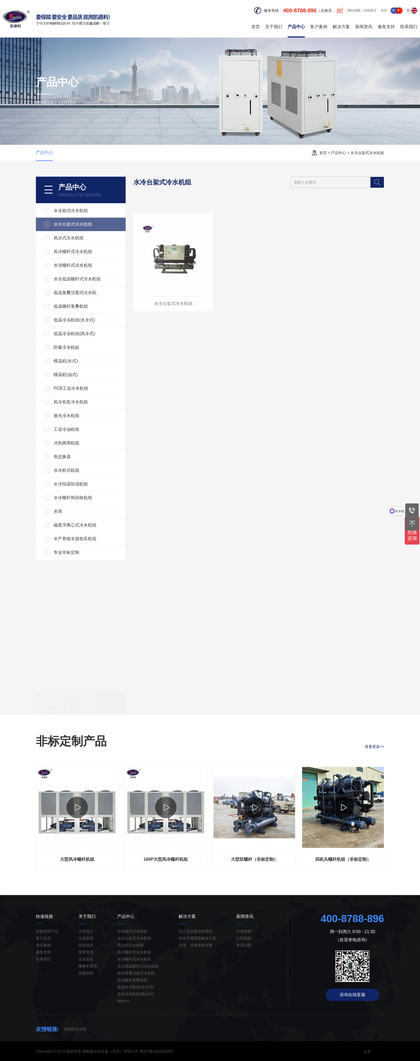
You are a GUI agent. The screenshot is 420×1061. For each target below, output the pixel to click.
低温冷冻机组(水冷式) (74, 320)
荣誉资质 (85, 952)
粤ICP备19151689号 (157, 1051)
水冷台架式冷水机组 (367, 153)
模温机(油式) (66, 374)
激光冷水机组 (66, 415)
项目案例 (43, 945)
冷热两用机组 (66, 443)
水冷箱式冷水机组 (71, 210)
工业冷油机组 (66, 429)
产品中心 (296, 26)
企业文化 (85, 959)
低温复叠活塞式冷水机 (75, 292)
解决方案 (341, 26)
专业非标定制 (66, 552)
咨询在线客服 (352, 994)
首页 (255, 26)
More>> (123, 1001)
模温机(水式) (66, 361)
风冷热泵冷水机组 (71, 402)
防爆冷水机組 (66, 347)
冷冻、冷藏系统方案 (195, 945)
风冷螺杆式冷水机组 (73, 251)
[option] (77, 819)
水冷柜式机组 (66, 470)
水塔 (58, 511)
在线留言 (370, 10)
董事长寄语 (87, 966)
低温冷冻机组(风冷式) (74, 333)
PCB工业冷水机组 (71, 388)
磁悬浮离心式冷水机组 (75, 525)
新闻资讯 (363, 26)
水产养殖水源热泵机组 (75, 538)
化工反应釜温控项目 (195, 931)
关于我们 (273, 26)
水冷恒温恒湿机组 (71, 484)
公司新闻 (243, 938)
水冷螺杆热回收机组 (73, 497)
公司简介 (85, 931)
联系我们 (408, 26)
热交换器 (62, 456)
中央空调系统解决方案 (197, 938)
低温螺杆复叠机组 (71, 306)
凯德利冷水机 (75, 1029)
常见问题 (243, 945)
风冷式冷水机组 (69, 238)
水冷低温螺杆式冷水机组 (77, 279)
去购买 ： (332, 11)
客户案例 (318, 26)
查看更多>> (374, 746)
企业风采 (85, 938)
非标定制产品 (47, 931)
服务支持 (386, 26)
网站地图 (354, 10)
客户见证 (43, 938)
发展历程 (85, 973)
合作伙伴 (85, 945)
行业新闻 (243, 931)
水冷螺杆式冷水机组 (73, 265)
